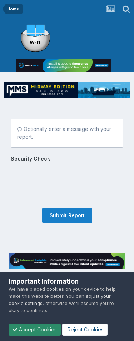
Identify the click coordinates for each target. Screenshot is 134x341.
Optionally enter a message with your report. (64, 133)
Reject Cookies (85, 329)
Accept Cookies (35, 329)
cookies (55, 289)
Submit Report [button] (67, 215)
